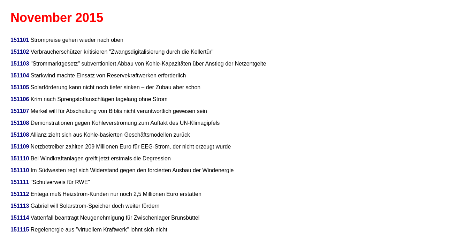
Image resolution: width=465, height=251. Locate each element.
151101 (19, 40)
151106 (19, 99)
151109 (19, 147)
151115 (19, 230)
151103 (19, 64)
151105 (19, 87)
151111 (19, 182)
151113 (19, 206)
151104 (19, 75)
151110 (19, 158)
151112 (19, 194)
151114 (19, 218)
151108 (19, 123)
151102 (19, 52)
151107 (19, 111)
